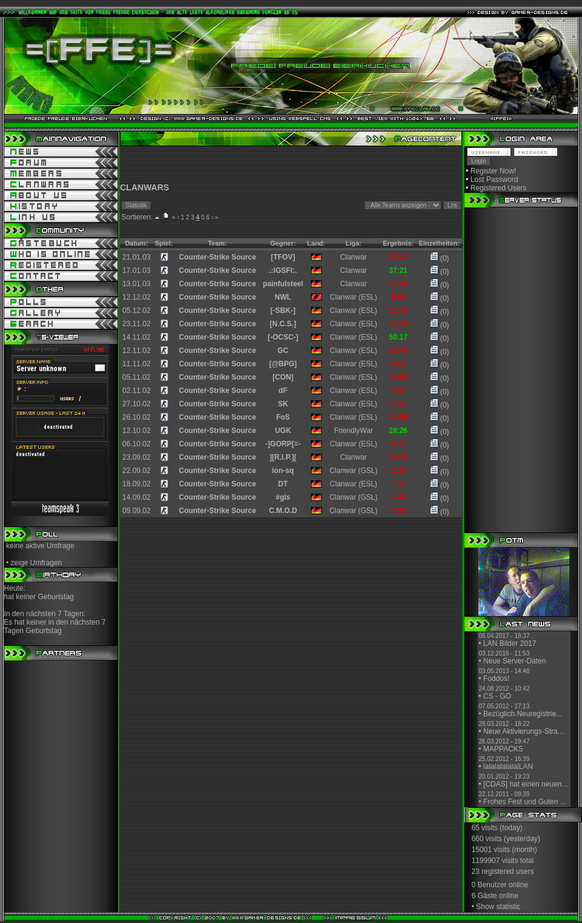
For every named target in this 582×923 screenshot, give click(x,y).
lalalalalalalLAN (508, 766)
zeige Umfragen (36, 563)
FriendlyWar (353, 430)
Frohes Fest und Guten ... (524, 801)
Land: (316, 243)
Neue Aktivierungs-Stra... (523, 731)
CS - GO (497, 696)
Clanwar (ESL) (353, 297)
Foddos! (496, 678)
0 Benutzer (489, 885)
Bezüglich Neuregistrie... (522, 714)
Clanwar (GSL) (353, 470)
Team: (217, 243)
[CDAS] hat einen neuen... (525, 784)
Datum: (136, 243)
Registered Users (498, 188)
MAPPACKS (503, 749)
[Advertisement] (291, 164)
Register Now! (493, 171)
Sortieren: (137, 217)
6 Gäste (484, 895)
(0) (439, 258)
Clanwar (353, 257)
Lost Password (494, 179)
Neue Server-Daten (514, 661)
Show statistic (498, 906)
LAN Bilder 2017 (509, 643)
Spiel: (164, 243)
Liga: (353, 243)
